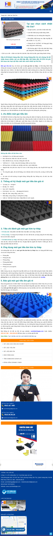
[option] (39, 464)
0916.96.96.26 (9, 415)
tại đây (43, 277)
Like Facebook (6, 498)
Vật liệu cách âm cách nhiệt (13, 344)
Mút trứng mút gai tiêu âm (13, 39)
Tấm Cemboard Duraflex (12, 358)
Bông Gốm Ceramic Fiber (12, 362)
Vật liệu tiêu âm (9, 347)
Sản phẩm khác (8, 355)
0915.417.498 (9, 405)
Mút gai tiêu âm (6, 66)
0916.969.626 (20, 529)
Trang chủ (3, 15)
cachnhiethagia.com (37, 331)
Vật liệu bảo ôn (9, 351)
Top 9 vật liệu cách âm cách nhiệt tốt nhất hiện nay (22, 336)
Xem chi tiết (13, 47)
